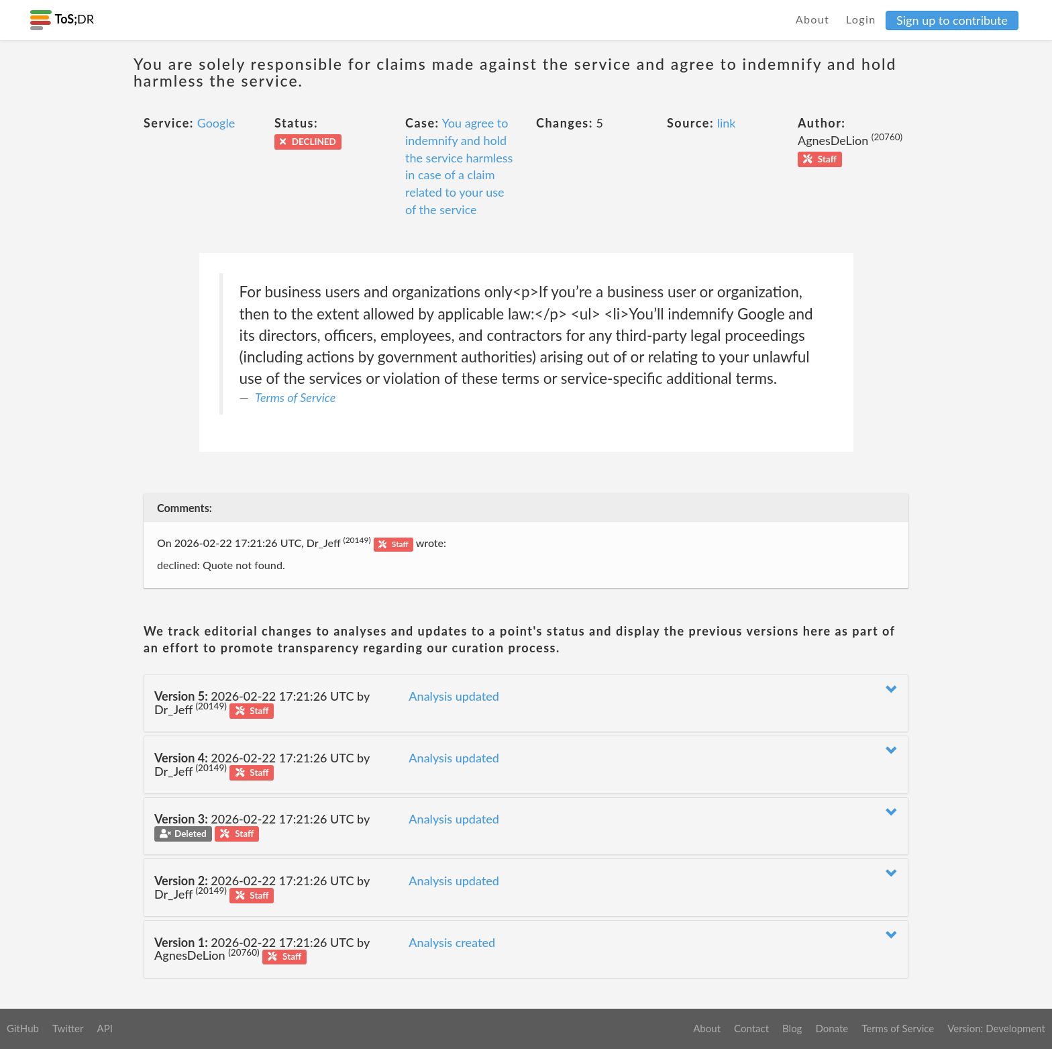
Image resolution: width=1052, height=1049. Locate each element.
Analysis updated (454, 696)
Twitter (68, 1028)
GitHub (23, 1028)
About (813, 19)
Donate (831, 1028)
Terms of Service (295, 397)
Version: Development (996, 1028)
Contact (751, 1028)
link (726, 122)
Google (216, 122)
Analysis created (452, 942)
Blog (792, 1028)
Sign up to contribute (952, 20)
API (104, 1028)
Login (861, 19)
